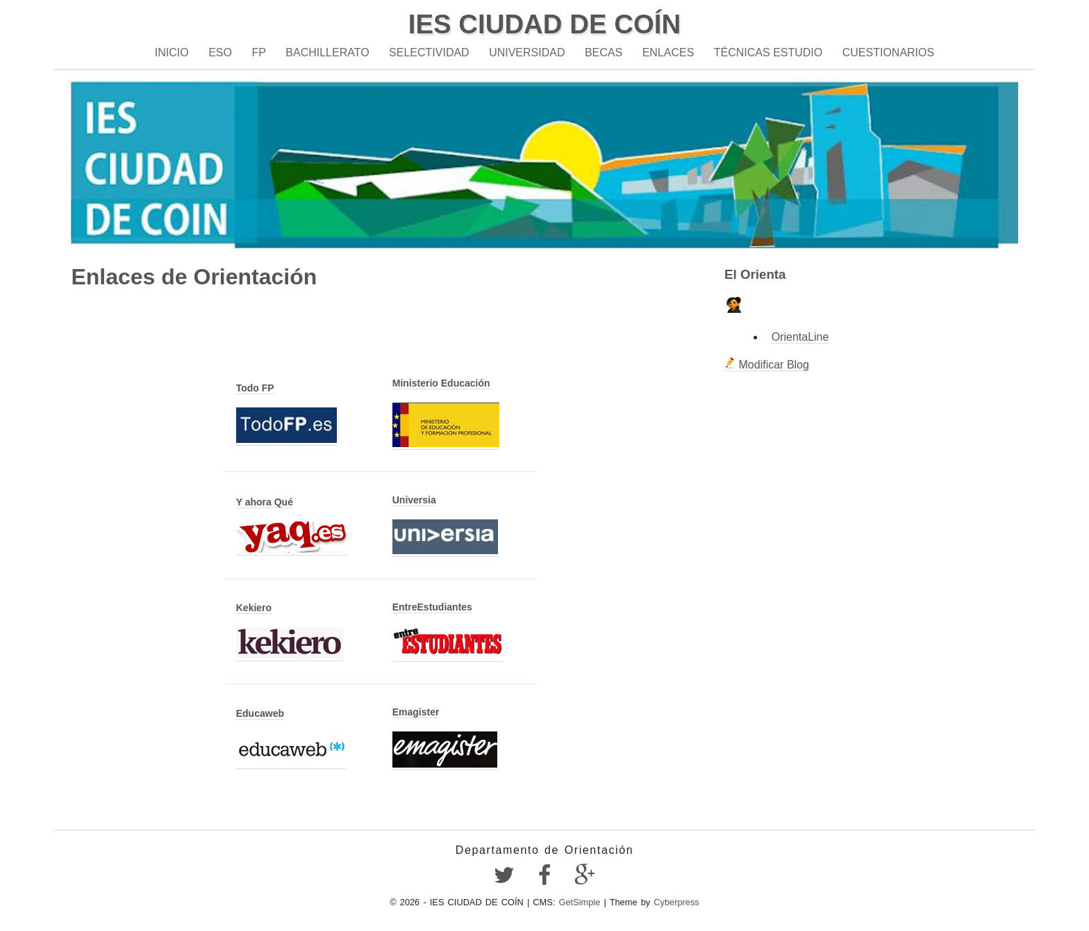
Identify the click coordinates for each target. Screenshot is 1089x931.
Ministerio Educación (441, 383)
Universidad (527, 52)
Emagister (416, 712)
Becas (603, 52)
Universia (414, 499)
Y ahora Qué (264, 502)
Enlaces (668, 52)
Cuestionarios (888, 52)
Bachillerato (327, 52)
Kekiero (254, 607)
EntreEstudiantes (432, 607)
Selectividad (429, 52)
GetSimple (580, 902)
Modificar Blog (766, 365)
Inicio (172, 52)
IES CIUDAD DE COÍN (544, 24)
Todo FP (255, 388)
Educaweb (260, 713)
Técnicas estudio (768, 52)
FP (258, 52)
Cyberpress (676, 902)
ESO (220, 52)
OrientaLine (800, 337)
